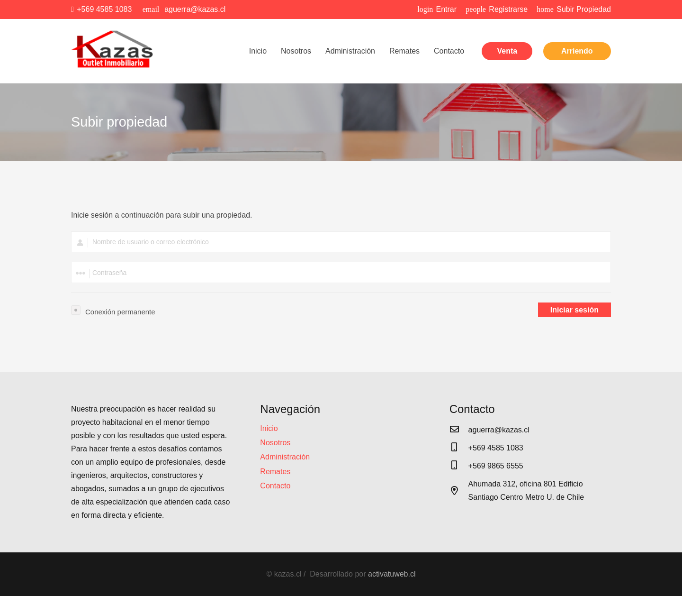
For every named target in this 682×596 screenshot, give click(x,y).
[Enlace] (113, 51)
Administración (285, 457)
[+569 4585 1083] (458, 448)
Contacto (275, 486)
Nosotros (275, 443)
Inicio (269, 428)
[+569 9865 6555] (458, 466)
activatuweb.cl (392, 574)
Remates (275, 472)
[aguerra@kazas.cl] (458, 430)
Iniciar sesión (574, 310)
